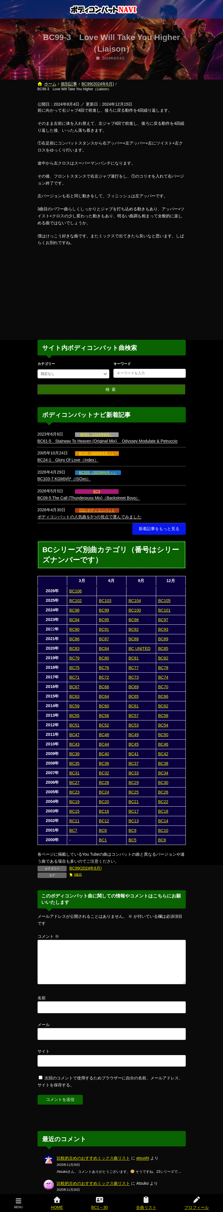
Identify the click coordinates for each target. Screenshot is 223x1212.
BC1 (103, 840)
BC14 (163, 821)
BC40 (104, 754)
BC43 (74, 744)
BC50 (163, 734)
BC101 (164, 610)
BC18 (163, 811)
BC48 (104, 734)
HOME (57, 1203)
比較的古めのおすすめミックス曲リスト (93, 1165)
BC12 (104, 821)
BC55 (74, 715)
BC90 (74, 629)
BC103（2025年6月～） (98, 473)
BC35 (74, 763)
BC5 (132, 840)
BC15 (74, 811)
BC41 (134, 754)
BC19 (74, 801)
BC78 (163, 667)
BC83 (74, 648)
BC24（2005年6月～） (97, 453)
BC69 (134, 686)
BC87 (104, 639)
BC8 (103, 830)
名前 (42, 1005)
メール (44, 1031)
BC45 (134, 744)
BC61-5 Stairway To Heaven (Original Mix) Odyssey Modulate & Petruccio (108, 441)
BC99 (104, 610)
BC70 (163, 686)
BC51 (74, 725)
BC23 (74, 792)
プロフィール (196, 1203)
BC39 (74, 754)
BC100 (135, 610)
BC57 (134, 715)
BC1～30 (99, 1203)
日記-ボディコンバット (97, 510)
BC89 (163, 639)
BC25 (134, 792)
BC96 (134, 619)
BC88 (134, 639)
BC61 (134, 706)
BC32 (104, 773)
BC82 (163, 658)
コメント (48, 936)
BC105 (164, 600)
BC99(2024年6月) (85, 868)
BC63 (74, 696)
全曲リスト (146, 1203)
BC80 (104, 658)
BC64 (104, 696)
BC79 (74, 658)
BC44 (104, 744)
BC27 (74, 782)
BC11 (74, 821)
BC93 (163, 629)
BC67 (74, 686)
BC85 (163, 648)
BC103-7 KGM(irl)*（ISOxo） (64, 478)
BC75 (74, 667)
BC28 (104, 782)
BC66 (163, 696)
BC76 (104, 667)
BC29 (134, 782)
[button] (159, 529)
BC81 (134, 658)
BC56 (104, 715)
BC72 (104, 677)
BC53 (134, 725)
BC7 (73, 830)
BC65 (134, 696)
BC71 (74, 677)
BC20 (104, 801)
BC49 (134, 734)
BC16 (104, 811)
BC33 (134, 773)
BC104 (135, 600)
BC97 (163, 619)
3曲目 (78, 874)
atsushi (142, 1165)
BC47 (74, 734)
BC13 (134, 821)
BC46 (163, 744)
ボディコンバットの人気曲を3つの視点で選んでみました (90, 516)
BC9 (96, 492)
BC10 (163, 830)
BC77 (134, 667)
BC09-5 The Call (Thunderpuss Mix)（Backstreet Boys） (89, 498)
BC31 (74, 773)
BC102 (75, 600)
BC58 (163, 715)
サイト (44, 1058)
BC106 (75, 591)
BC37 (134, 763)
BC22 (163, 801)
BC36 (104, 763)
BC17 (134, 811)
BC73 (134, 677)
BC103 (105, 600)
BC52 (104, 725)
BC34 (163, 773)
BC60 (104, 706)
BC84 (104, 648)
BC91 (104, 629)
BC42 (163, 754)
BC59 (74, 706)
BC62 (163, 706)
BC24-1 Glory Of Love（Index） (68, 460)
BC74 (163, 677)
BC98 (74, 610)
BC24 (104, 792)
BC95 (104, 619)
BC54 (163, 725)
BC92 (134, 629)
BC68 (104, 686)
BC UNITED (139, 648)
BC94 (74, 619)
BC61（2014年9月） (97, 435)
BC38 (163, 763)
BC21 (134, 801)
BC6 (162, 840)
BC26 (163, 792)
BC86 (74, 639)
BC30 (163, 782)
